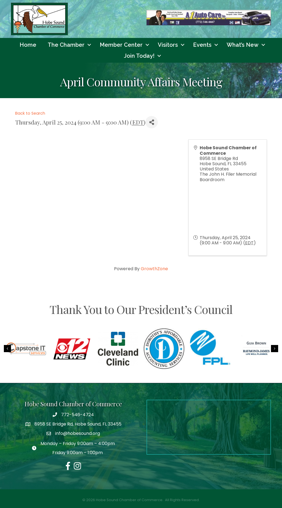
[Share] (151, 122)
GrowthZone (154, 269)
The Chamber (66, 45)
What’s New (243, 45)
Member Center (121, 45)
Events (202, 45)
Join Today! (139, 56)
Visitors (168, 45)
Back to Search (30, 113)
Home (28, 45)
